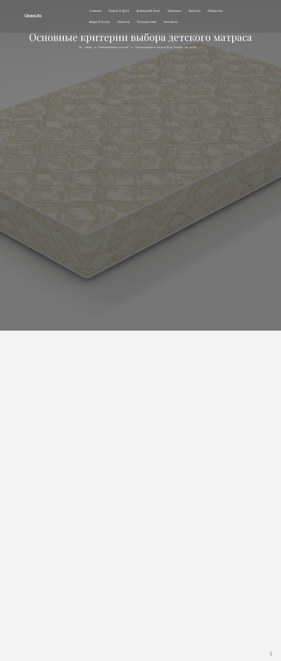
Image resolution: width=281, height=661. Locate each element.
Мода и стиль (99, 22)
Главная (95, 11)
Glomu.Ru (32, 15)
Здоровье (174, 11)
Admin (88, 47)
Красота (195, 11)
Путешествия (147, 22)
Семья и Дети (119, 11)
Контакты (171, 22)
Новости (123, 22)
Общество (215, 11)
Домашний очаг (148, 11)
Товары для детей (185, 47)
